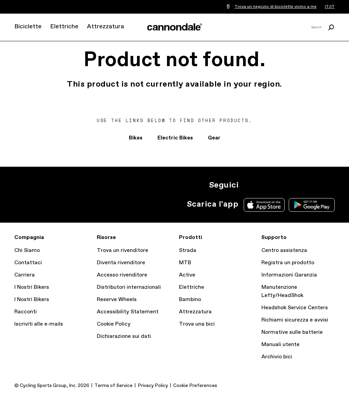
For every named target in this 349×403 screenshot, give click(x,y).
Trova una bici (197, 324)
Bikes (135, 137)
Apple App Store (264, 205)
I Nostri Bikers (31, 287)
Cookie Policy (114, 324)
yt (293, 185)
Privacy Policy (153, 386)
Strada (187, 250)
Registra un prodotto (287, 262)
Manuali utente (280, 344)
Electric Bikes (175, 137)
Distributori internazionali (129, 287)
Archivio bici (276, 356)
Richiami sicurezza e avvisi (294, 320)
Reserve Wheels (117, 299)
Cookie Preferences (195, 386)
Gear (214, 137)
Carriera (24, 275)
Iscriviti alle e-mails (38, 324)
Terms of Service (113, 386)
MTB (185, 262)
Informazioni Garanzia (289, 275)
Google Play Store (312, 205)
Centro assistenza (284, 250)
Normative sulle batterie (292, 332)
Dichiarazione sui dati (124, 336)
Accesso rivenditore (122, 275)
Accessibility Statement (127, 311)
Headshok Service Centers (294, 307)
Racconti (25, 311)
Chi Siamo (27, 250)
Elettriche (64, 27)
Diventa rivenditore (121, 262)
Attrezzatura (105, 27)
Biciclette (28, 27)
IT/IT (330, 7)
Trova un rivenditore (122, 250)
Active (187, 275)
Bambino (190, 299)
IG (248, 185)
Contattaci (28, 262)
